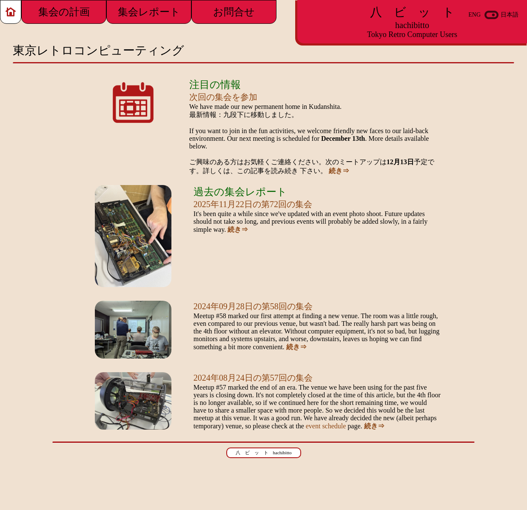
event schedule (326, 426)
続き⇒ (339, 170)
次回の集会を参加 (223, 97)
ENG (474, 14)
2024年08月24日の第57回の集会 (253, 377)
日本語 (509, 14)
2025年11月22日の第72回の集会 (253, 204)
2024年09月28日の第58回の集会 (253, 306)
